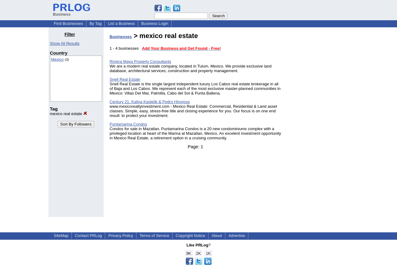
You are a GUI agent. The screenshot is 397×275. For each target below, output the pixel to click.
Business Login (154, 23)
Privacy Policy (120, 235)
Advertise (236, 235)
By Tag (96, 23)
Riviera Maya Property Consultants (140, 61)
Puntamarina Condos (128, 124)
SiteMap (61, 235)
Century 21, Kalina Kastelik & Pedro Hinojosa (150, 101)
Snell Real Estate (125, 79)
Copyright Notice (190, 235)
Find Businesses (68, 23)
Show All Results (65, 43)
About (217, 235)
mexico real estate (68, 113)
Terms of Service (154, 235)
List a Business (121, 23)
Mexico (57, 59)
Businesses (121, 36)
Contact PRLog (88, 235)
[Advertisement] (317, 124)
